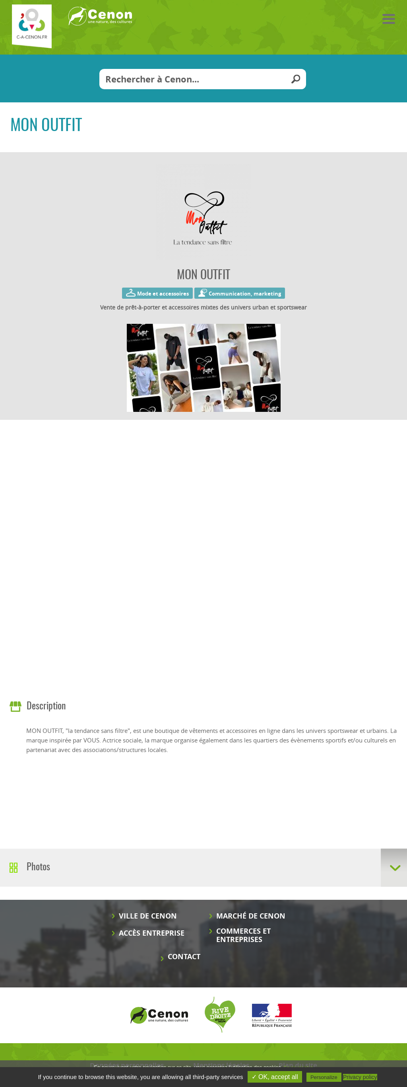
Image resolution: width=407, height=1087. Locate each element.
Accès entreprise (151, 933)
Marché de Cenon (250, 916)
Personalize (323, 1077)
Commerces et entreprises (243, 935)
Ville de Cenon (148, 916)
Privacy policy (360, 1077)
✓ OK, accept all (275, 1076)
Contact (184, 956)
